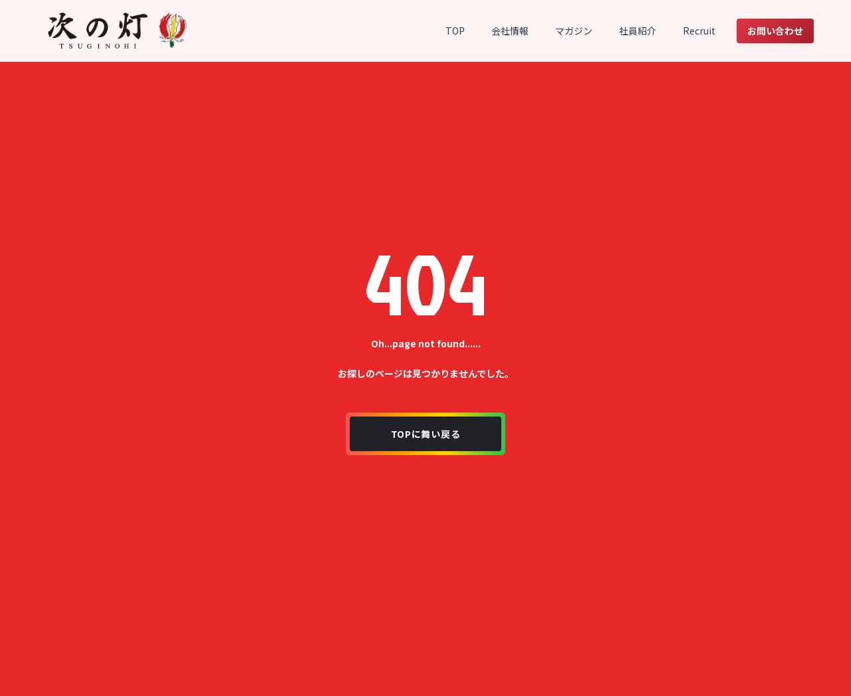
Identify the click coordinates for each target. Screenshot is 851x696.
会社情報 (510, 30)
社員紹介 (637, 30)
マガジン (573, 30)
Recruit (699, 30)
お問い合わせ (775, 30)
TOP (455, 30)
